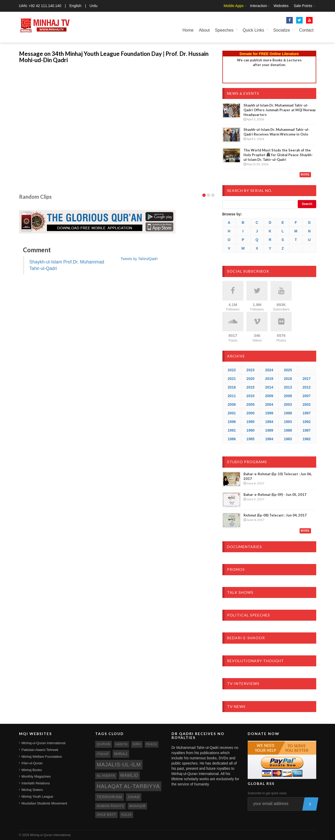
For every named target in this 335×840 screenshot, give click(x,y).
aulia (126, 814)
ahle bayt (106, 814)
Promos (236, 569)
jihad (133, 797)
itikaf (103, 754)
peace (151, 744)
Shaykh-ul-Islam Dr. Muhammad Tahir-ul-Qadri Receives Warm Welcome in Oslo (276, 131)
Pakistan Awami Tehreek (40, 750)
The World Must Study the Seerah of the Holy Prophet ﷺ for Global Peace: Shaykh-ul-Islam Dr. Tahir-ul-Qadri (278, 155)
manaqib (137, 806)
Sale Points (303, 6)
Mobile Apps (233, 6)
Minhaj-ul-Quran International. (50, 835)
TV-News (236, 706)
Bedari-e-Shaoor (246, 638)
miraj (120, 753)
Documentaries (244, 546)
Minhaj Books (32, 770)
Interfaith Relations (36, 783)
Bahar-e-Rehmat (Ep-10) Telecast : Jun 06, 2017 (277, 476)
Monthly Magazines (36, 776)
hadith (121, 744)
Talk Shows (240, 592)
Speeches (224, 30)
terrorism (109, 797)
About (204, 30)
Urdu (94, 6)
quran (103, 744)
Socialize (281, 30)
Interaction (258, 6)
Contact (306, 30)
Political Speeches (248, 615)
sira (137, 744)
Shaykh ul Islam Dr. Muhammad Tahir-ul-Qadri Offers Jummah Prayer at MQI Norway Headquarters (279, 110)
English (75, 6)
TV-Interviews (243, 683)
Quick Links (253, 30)
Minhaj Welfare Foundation (42, 757)
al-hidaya (106, 776)
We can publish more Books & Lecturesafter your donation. (269, 62)
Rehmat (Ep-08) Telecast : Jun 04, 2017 (275, 515)
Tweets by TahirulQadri (139, 259)
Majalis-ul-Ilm (119, 764)
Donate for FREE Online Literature (269, 54)
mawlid (129, 775)
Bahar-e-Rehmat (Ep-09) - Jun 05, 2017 (274, 494)
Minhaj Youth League (37, 796)
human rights (110, 806)
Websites (280, 6)
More (305, 174)
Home (188, 30)
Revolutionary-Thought (255, 661)
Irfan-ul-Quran (32, 763)
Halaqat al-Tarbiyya (128, 786)
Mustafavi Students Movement (44, 803)
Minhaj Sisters (32, 790)
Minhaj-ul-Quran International (43, 743)
